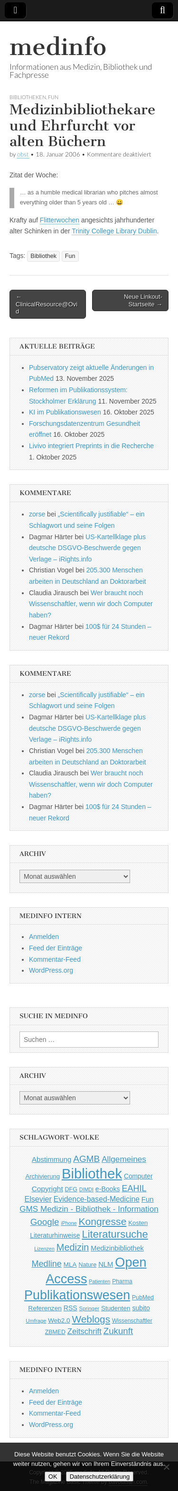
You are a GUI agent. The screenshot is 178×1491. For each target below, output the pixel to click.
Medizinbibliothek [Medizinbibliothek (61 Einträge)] (117, 1248)
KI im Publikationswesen (65, 412)
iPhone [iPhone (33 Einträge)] (68, 1223)
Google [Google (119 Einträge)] (44, 1222)
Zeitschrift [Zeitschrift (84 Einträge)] (84, 1331)
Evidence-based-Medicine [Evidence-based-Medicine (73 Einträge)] (97, 1199)
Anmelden (44, 936)
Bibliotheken (27, 97)
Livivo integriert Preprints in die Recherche (91, 446)
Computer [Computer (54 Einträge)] (138, 1176)
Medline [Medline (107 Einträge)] (46, 1264)
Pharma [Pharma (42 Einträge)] (122, 1281)
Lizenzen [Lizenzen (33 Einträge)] (44, 1249)
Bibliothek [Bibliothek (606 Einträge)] (92, 1173)
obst (23, 154)
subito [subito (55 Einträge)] (141, 1308)
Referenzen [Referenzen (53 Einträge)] (45, 1308)
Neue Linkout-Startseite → (143, 300)
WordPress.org (51, 970)
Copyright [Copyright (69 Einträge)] (47, 1189)
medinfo (57, 46)
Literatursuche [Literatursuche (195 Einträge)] (115, 1234)
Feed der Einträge (55, 948)
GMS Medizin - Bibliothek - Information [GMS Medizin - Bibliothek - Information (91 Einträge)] (88, 1209)
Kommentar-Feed (55, 959)
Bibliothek (43, 256)
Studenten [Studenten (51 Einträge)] (116, 1308)
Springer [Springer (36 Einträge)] (89, 1308)
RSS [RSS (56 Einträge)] (70, 1308)
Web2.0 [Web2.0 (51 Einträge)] (59, 1320)
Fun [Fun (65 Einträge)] (147, 1199)
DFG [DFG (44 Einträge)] (71, 1189)
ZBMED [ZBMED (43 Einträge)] (55, 1332)
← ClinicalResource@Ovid (46, 304)
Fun (53, 97)
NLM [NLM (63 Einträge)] (105, 1264)
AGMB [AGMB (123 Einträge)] (86, 1159)
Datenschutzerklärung (100, 1476)
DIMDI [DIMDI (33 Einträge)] (86, 1189)
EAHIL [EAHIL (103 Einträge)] (134, 1188)
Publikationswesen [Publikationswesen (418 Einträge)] (77, 1295)
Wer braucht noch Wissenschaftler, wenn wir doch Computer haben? (91, 604)
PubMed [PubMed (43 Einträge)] (143, 1297)
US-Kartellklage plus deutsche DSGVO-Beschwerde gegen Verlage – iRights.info (87, 548)
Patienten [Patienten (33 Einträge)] (99, 1281)
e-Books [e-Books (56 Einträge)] (107, 1189)
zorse (37, 514)
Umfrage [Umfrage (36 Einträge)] (36, 1321)
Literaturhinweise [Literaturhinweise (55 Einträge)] (55, 1235)
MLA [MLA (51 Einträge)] (70, 1264)
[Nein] (166, 1467)
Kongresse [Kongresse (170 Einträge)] (102, 1221)
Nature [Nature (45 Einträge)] (87, 1264)
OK (52, 1476)
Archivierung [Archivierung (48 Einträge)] (42, 1176)
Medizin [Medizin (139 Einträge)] (72, 1247)
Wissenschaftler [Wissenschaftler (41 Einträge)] (132, 1320)
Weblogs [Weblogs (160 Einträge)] (91, 1319)
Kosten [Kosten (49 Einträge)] (138, 1222)
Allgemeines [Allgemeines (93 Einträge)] (124, 1159)
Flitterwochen (59, 220)
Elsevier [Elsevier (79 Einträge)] (38, 1199)
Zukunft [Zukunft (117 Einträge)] (118, 1331)
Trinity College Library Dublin (114, 231)
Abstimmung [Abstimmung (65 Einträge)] (51, 1159)
